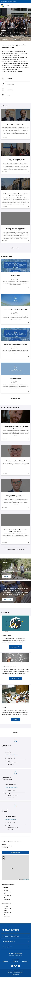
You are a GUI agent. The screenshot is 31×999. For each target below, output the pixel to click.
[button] (12, 869)
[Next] (29, 39)
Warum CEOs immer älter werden (15, 124)
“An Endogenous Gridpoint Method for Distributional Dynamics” (15, 496)
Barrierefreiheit (15, 974)
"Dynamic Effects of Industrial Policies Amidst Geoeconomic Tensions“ (15, 530)
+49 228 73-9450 (11, 790)
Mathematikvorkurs (15, 378)
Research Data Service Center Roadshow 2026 (15, 309)
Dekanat (15, 961)
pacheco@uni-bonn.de (10, 819)
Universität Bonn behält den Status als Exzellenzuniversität (15, 228)
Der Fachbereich (11, 930)
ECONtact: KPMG (15, 275)
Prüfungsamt (5, 961)
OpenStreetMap (26, 879)
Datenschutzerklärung (18, 972)
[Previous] (26, 39)
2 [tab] (15, 39)
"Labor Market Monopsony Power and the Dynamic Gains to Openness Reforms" (16, 427)
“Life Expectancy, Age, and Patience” (15, 460)
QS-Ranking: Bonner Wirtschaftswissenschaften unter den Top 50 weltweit (15, 194)
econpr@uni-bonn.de (15, 953)
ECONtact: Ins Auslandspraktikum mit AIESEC (15, 344)
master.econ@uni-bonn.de (11, 787)
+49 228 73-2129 (11, 822)
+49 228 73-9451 (11, 758)
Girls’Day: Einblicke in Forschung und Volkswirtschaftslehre (15, 160)
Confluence (25, 961)
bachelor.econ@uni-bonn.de (11, 755)
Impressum (10, 972)
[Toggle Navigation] (28, 5)
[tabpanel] (15, 24)
